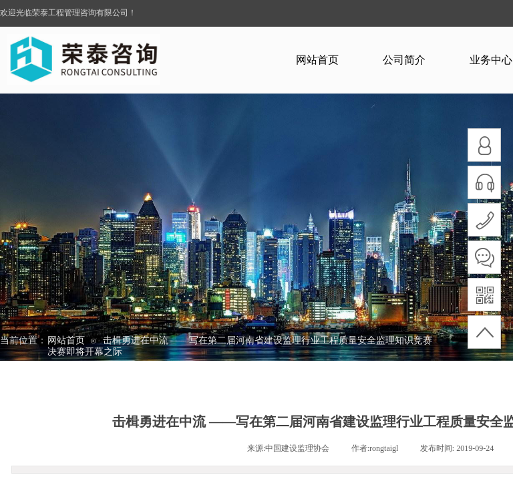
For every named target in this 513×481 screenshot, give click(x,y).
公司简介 (404, 59)
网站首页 (317, 59)
